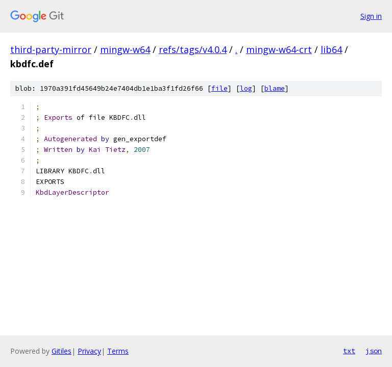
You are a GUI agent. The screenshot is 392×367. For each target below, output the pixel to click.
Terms (118, 351)
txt (349, 350)
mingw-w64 (125, 49)
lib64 (331, 49)
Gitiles (61, 351)
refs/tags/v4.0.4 (193, 49)
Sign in (371, 16)
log (246, 88)
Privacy (89, 351)
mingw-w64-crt (279, 49)
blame (274, 88)
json (373, 350)
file (219, 88)
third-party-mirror (50, 49)
